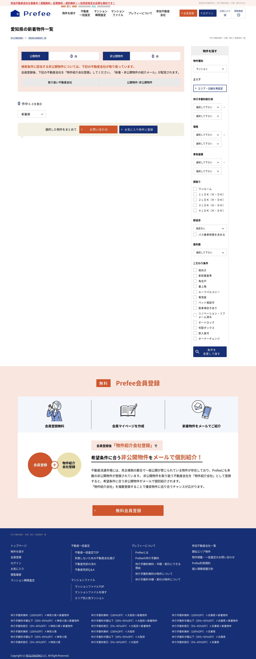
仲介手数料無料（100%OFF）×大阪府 (113, 631)
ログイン (16, 563)
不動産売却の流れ (85, 564)
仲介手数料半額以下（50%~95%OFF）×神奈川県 (39, 636)
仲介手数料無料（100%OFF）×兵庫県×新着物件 (200, 615)
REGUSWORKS (34, 655)
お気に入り (17, 569)
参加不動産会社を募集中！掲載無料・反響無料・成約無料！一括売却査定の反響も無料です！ (63, 3)
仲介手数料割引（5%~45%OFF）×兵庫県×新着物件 (202, 626)
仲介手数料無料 (17, 38)
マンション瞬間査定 (23, 580)
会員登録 (16, 557)
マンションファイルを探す (91, 592)
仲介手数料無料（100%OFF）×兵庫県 (193, 631)
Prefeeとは (141, 552)
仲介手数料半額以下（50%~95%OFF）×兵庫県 (199, 636)
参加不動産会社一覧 (204, 546)
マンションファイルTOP (89, 586)
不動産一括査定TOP (87, 552)
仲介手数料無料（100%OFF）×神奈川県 (34, 631)
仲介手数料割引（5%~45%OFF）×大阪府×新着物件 (121, 626)
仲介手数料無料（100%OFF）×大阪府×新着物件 (119, 615)
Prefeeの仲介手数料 (147, 558)
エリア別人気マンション (89, 598)
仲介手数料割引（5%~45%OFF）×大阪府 (114, 642)
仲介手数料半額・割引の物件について (158, 579)
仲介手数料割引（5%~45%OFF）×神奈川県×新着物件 (42, 626)
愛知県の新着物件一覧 (37, 38)
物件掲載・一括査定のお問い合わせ (213, 557)
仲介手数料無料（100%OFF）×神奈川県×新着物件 (40, 615)
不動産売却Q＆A (84, 570)
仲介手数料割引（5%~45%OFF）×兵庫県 (195, 642)
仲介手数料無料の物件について (154, 574)
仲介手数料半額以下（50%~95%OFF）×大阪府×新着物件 (124, 620)
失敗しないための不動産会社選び (95, 558)
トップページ (19, 546)
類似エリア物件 (201, 551)
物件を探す (17, 551)
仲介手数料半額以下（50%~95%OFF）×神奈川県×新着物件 (45, 620)
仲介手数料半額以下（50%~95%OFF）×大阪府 (118, 636)
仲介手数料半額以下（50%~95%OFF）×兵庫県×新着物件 (205, 620)
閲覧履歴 (16, 575)
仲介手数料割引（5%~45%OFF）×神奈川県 (35, 642)
